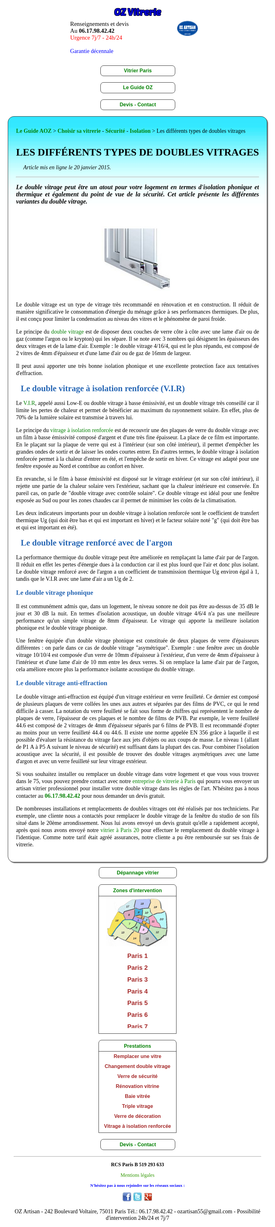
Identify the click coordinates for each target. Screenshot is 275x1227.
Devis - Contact (138, 104)
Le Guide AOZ (33, 131)
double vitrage (67, 332)
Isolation (140, 131)
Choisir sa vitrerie (79, 131)
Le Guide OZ (137, 87)
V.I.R (29, 403)
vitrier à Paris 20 (119, 830)
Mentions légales (138, 1175)
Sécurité (115, 131)
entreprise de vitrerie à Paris (164, 781)
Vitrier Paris (138, 70)
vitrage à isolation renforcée (81, 430)
